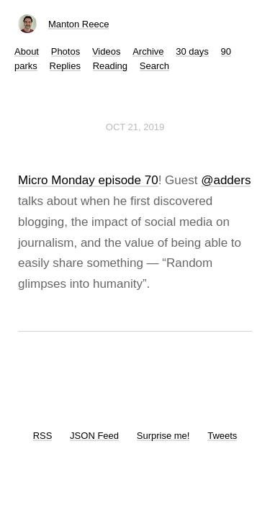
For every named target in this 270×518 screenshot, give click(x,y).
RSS (43, 435)
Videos (106, 51)
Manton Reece (78, 24)
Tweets (222, 435)
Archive (147, 51)
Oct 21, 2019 (135, 127)
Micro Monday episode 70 (88, 180)
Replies (65, 65)
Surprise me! (163, 435)
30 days (192, 51)
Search (154, 65)
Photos (65, 51)
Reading (110, 65)
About (26, 51)
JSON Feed (94, 435)
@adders (226, 180)
